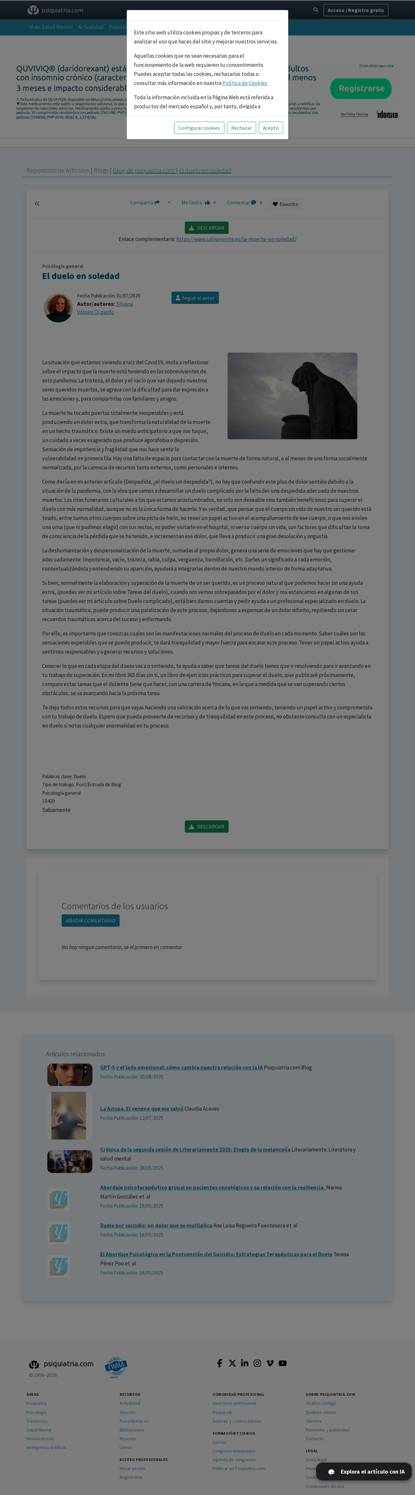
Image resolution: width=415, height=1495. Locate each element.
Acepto (271, 128)
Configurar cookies (199, 128)
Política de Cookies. (245, 83)
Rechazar (241, 128)
